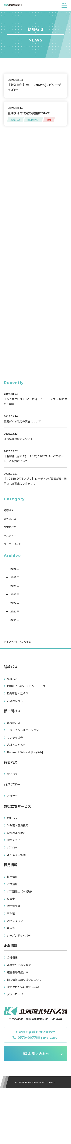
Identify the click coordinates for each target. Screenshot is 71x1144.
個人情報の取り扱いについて (24, 979)
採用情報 (12, 876)
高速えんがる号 (16, 744)
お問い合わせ (36, 1054)
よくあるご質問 (16, 854)
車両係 (11, 928)
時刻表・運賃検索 (17, 825)
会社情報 (12, 957)
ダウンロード (15, 994)
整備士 (11, 898)
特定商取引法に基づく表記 (23, 986)
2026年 (14, 568)
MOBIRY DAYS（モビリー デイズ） (27, 686)
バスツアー (10, 535)
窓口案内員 (13, 906)
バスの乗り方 (15, 700)
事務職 (11, 913)
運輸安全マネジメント (20, 964)
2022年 (14, 602)
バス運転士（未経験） (20, 891)
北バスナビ (13, 840)
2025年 (14, 577)
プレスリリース (12, 544)
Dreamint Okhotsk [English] (25, 752)
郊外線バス (33, 119)
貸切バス (12, 774)
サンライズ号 (15, 737)
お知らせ (12, 818)
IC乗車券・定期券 (17, 693)
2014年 (14, 619)
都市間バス (10, 527)
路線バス (15, 119)
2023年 (14, 594)
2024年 (14, 585)
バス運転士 (13, 884)
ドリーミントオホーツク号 (23, 730)
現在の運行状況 (16, 832)
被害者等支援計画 (17, 972)
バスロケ (12, 847)
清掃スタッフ (15, 920)
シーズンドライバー (19, 935)
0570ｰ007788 (26, 1038)
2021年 (14, 611)
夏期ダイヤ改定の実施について (29, 113)
